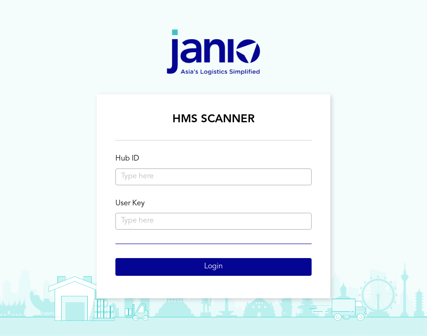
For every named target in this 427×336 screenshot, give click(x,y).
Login (213, 266)
